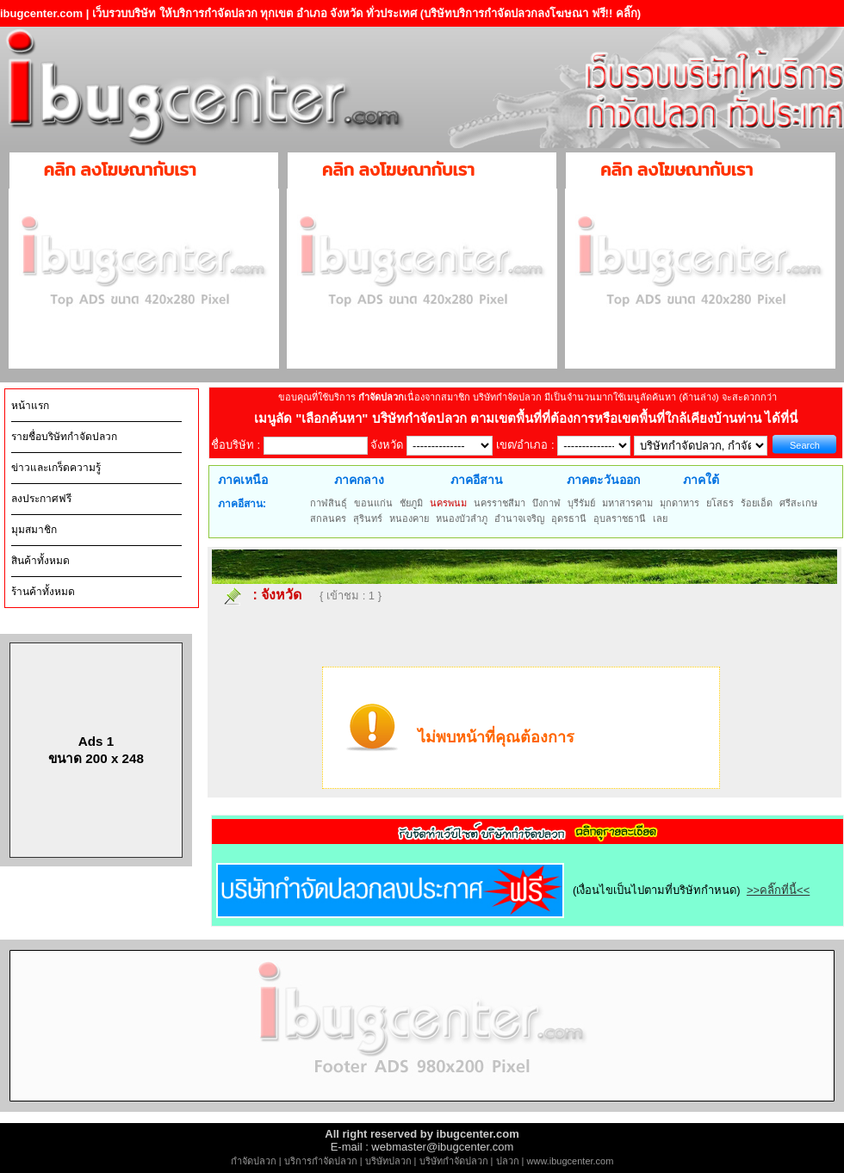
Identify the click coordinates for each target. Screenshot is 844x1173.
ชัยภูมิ (411, 503)
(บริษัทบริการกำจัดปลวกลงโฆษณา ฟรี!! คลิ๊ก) (531, 13)
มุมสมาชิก (34, 530)
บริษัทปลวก (388, 1161)
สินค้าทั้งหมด (40, 561)
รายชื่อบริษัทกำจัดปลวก (64, 437)
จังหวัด (281, 594)
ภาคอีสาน (476, 480)
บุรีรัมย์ (581, 503)
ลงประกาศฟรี (41, 499)
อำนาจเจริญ (519, 518)
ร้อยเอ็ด (757, 503)
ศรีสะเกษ (798, 503)
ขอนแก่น (373, 503)
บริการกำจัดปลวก (320, 1161)
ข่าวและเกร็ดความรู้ (56, 468)
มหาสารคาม (627, 503)
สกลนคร (328, 518)
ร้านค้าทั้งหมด (43, 592)
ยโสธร (720, 503)
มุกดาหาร (679, 503)
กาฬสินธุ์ (328, 503)
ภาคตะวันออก (603, 480)
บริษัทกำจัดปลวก (453, 1161)
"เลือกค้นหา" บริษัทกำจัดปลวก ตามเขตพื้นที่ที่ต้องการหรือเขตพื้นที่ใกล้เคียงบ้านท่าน (530, 418)
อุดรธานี (568, 518)
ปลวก (507, 1161)
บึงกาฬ (546, 503)
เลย (660, 518)
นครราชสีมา (499, 503)
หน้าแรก (30, 406)
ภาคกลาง (359, 480)
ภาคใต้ (701, 480)
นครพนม (448, 503)
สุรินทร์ (367, 518)
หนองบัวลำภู (461, 518)
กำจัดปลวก (253, 1161)
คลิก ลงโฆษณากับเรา (120, 169)
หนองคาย (409, 518)
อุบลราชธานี (619, 518)
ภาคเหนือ (243, 480)
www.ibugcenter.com (570, 1161)
